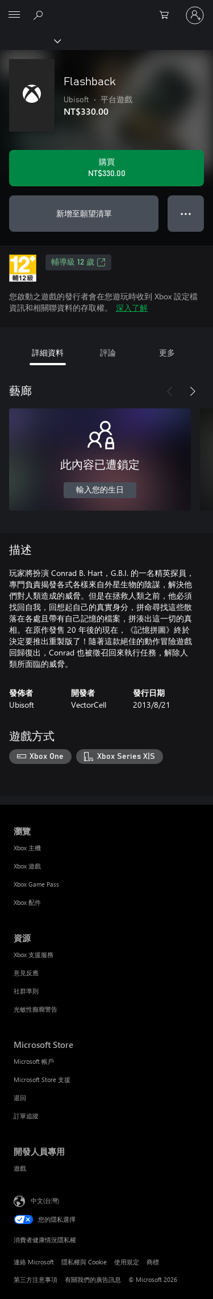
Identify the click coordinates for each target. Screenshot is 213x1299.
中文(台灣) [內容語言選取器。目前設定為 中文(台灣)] (45, 1200)
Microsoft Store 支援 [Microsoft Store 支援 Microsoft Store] (42, 1079)
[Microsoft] (106, 8)
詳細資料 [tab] (48, 352)
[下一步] (192, 391)
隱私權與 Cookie (84, 1261)
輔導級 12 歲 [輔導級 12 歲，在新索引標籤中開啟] (78, 262)
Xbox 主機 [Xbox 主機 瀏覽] (27, 847)
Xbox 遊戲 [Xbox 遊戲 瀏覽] (27, 866)
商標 (153, 1261)
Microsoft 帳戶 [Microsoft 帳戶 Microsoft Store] (34, 1061)
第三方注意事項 (35, 1279)
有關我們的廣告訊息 (93, 1279)
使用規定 (126, 1261)
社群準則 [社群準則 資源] (26, 991)
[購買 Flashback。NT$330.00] (106, 168)
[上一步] (169, 391)
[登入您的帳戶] (194, 15)
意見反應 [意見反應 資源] (26, 972)
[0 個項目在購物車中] (167, 15)
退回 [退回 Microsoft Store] (20, 1097)
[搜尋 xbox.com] (39, 15)
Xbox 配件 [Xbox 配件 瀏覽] (27, 902)
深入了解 (132, 307)
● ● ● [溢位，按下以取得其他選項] (186, 213)
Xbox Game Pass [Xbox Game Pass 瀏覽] (36, 884)
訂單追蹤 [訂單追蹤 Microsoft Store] (26, 1116)
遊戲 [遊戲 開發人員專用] (20, 1168)
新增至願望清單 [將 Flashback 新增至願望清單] (84, 213)
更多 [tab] (167, 352)
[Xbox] (30, 40)
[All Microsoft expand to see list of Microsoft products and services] (14, 15)
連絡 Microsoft (34, 1261)
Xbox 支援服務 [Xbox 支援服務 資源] (33, 954)
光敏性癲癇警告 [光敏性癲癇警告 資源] (35, 1009)
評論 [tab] (108, 352)
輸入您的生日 (100, 490)
